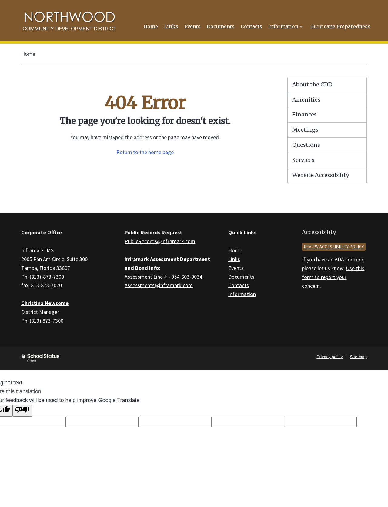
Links (234, 259)
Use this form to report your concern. (333, 277)
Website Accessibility (320, 175)
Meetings (305, 129)
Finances (304, 114)
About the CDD (312, 84)
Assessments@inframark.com (159, 285)
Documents (241, 276)
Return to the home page (145, 152)
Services (303, 159)
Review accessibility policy (334, 247)
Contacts (238, 285)
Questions (306, 144)
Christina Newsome (45, 303)
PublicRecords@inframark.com (160, 241)
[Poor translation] (22, 411)
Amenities (306, 99)
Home (28, 53)
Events (236, 267)
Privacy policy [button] (329, 356)
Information (242, 293)
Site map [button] (358, 356)
